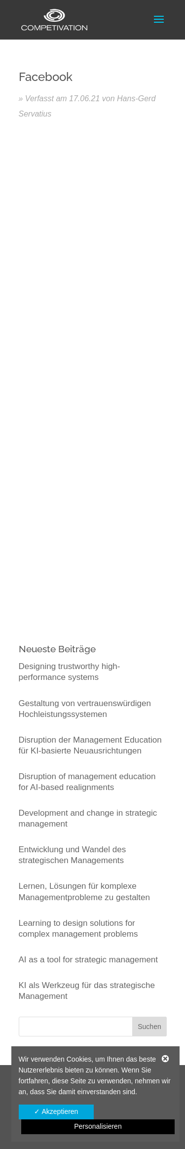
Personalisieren (98, 1126)
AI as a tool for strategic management (88, 959)
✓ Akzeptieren (56, 1111)
